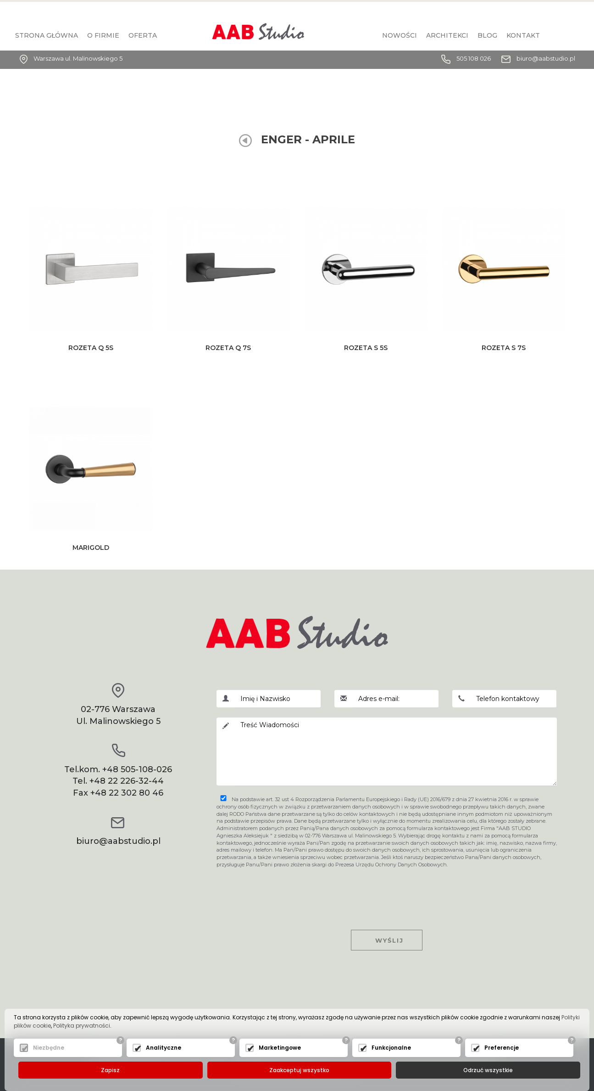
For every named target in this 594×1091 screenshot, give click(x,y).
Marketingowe (280, 1047)
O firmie (103, 35)
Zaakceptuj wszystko (299, 1070)
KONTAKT (523, 35)
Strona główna (46, 35)
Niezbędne (48, 1047)
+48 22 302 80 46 (126, 793)
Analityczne (163, 1047)
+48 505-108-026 (137, 769)
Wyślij (387, 940)
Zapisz (110, 1070)
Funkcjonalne (391, 1047)
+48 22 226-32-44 (126, 781)
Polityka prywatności (81, 1025)
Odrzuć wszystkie (488, 1070)
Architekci (447, 35)
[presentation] (386, 891)
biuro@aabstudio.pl (545, 58)
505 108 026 (473, 58)
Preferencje (501, 1047)
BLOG (487, 35)
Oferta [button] (142, 35)
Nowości (399, 35)
